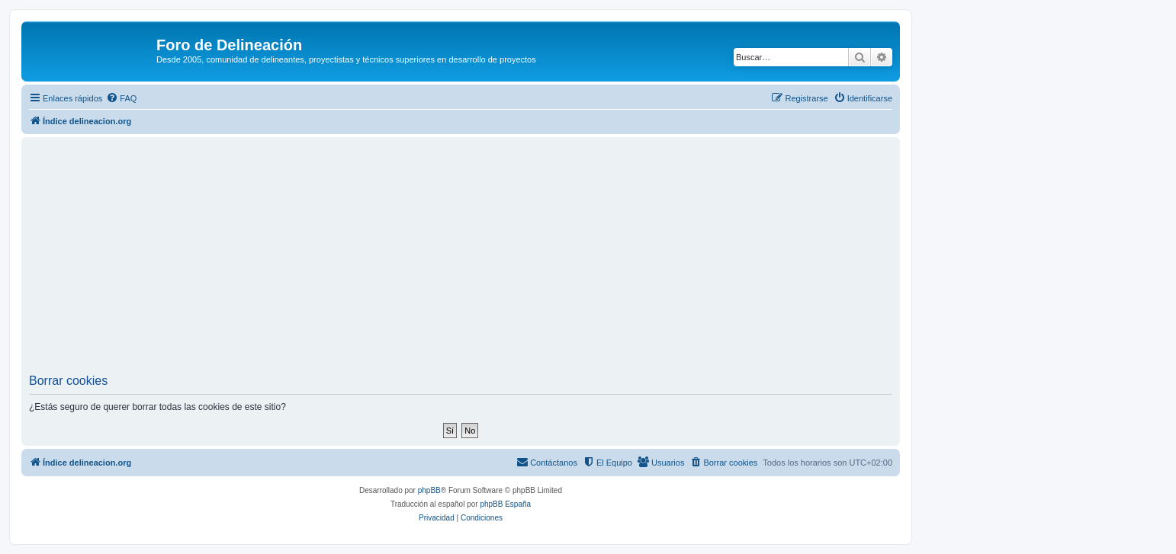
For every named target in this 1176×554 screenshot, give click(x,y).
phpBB (429, 490)
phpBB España (505, 504)
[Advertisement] (460, 260)
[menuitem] (121, 98)
